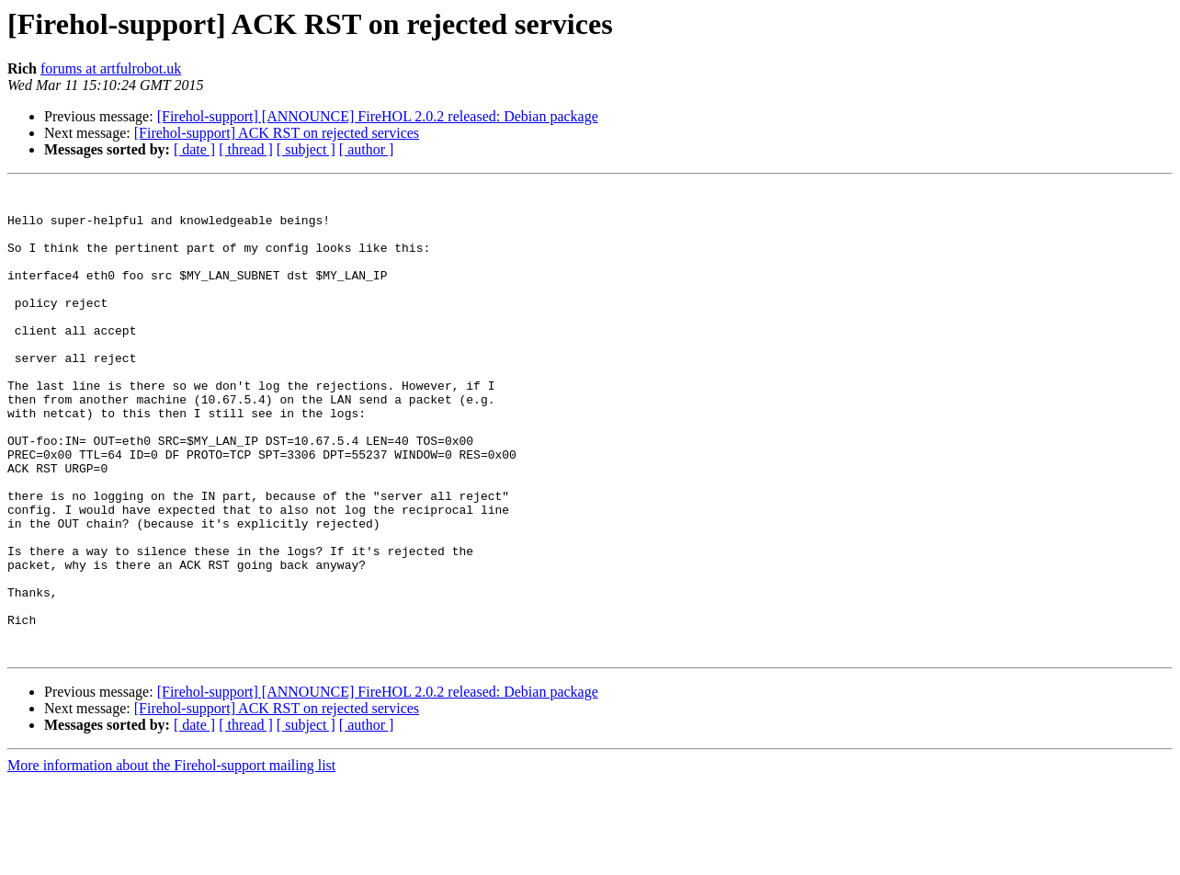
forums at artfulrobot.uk (110, 68)
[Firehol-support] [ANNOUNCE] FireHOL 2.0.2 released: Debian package (377, 116)
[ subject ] (306, 149)
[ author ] (366, 149)
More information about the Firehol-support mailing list (171, 859)
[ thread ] (246, 149)
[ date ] (194, 149)
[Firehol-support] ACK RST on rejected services (276, 133)
